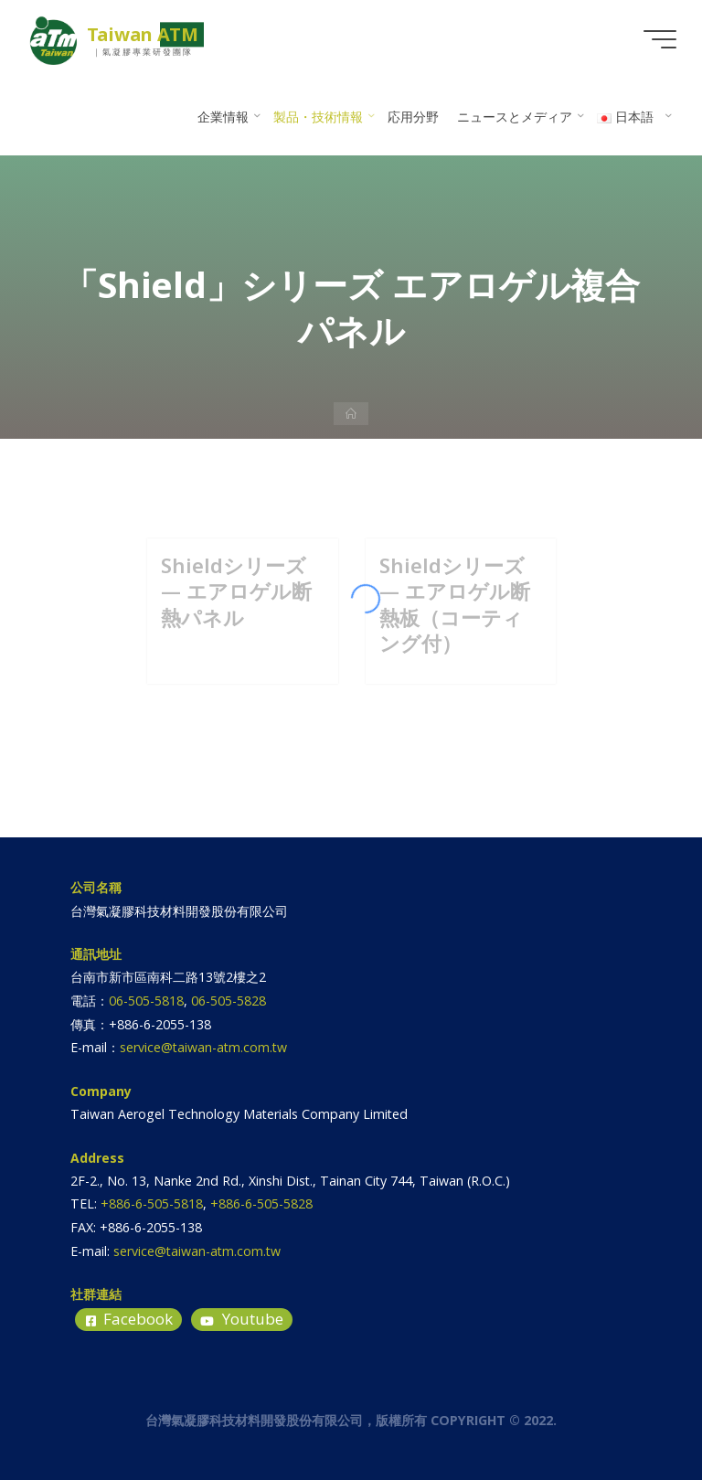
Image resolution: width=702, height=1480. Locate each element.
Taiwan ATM (142, 34)
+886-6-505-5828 (261, 1203)
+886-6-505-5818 (152, 1203)
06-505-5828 (228, 1000)
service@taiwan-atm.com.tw (203, 1047)
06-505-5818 (146, 1000)
